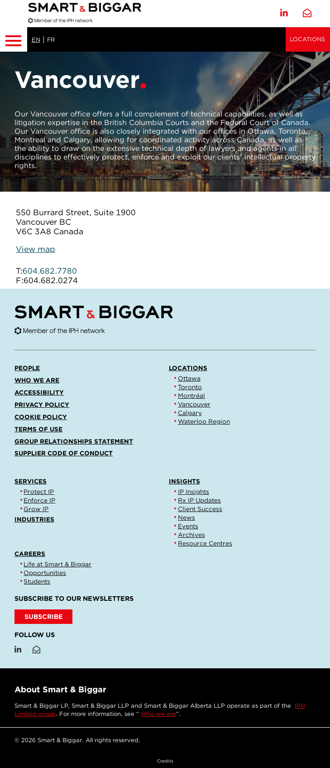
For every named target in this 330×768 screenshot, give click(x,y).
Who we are (36, 380)
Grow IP (36, 508)
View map (35, 249)
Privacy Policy (41, 404)
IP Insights (193, 491)
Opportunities (45, 572)
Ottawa (189, 378)
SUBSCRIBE (43, 616)
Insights (184, 481)
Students (37, 581)
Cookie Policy (40, 416)
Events (188, 526)
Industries (34, 519)
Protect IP (39, 491)
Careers (29, 553)
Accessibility (39, 392)
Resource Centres (205, 543)
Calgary (190, 412)
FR (51, 39)
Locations (307, 39)
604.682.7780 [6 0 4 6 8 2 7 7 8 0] (50, 270)
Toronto (190, 387)
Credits (165, 760)
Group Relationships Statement (73, 441)
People (27, 368)
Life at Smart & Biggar (57, 564)
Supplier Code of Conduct (63, 453)
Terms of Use (38, 429)
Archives (191, 534)
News (186, 517)
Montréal (191, 395)
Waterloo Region (204, 421)
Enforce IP (39, 500)
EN (36, 39)
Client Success (200, 508)
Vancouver (194, 404)
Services (30, 481)
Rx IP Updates (199, 500)
